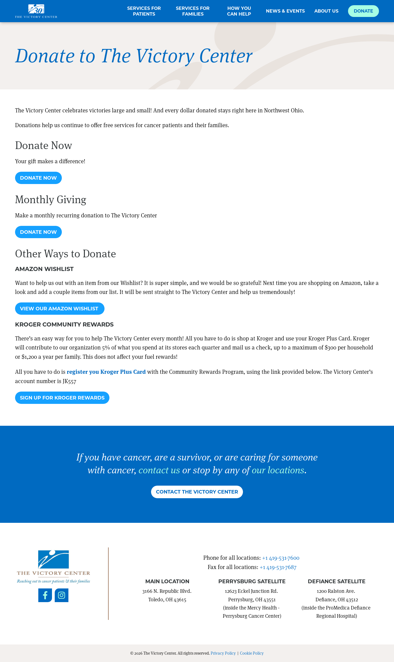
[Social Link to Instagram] (61, 595)
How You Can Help (239, 11)
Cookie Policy (252, 653)
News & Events (285, 11)
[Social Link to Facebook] (45, 595)
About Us (326, 11)
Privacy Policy (223, 653)
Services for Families (193, 11)
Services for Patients (144, 11)
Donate (363, 11)
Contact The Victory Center (197, 491)
